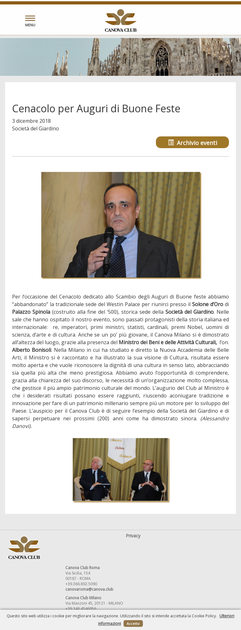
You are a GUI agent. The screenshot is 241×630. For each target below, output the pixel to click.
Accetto (133, 623)
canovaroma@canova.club (89, 589)
